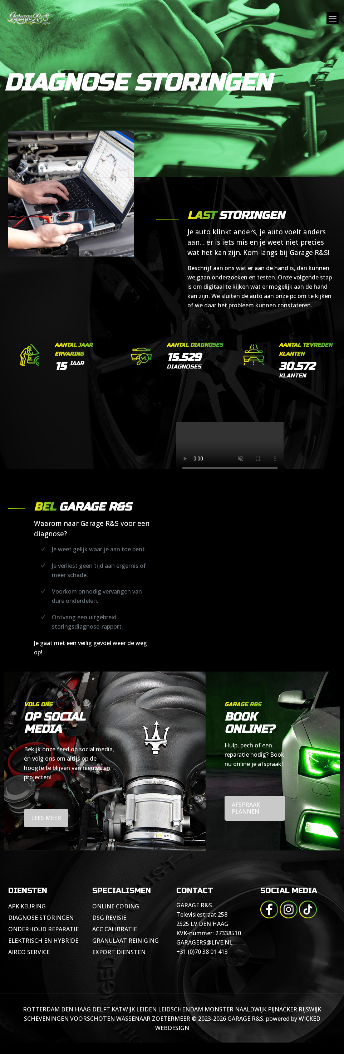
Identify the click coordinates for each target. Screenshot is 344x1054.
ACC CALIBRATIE (114, 929)
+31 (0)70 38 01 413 (202, 952)
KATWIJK (123, 1009)
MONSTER (219, 1009)
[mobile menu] (332, 18)
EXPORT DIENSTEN (119, 952)
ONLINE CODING (115, 906)
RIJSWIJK (310, 1009)
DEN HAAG (76, 1009)
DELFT (101, 1009)
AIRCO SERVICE (29, 952)
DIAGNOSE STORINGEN (41, 918)
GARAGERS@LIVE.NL (204, 942)
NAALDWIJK (250, 1009)
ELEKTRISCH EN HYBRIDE (43, 941)
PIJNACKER (282, 1009)
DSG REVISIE (109, 918)
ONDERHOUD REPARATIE (43, 929)
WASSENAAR (133, 1019)
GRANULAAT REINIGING (125, 941)
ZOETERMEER (171, 1019)
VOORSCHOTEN (92, 1019)
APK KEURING (27, 906)
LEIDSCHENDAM (180, 1009)
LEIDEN (146, 1009)
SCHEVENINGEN (46, 1019)
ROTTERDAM (41, 1009)
